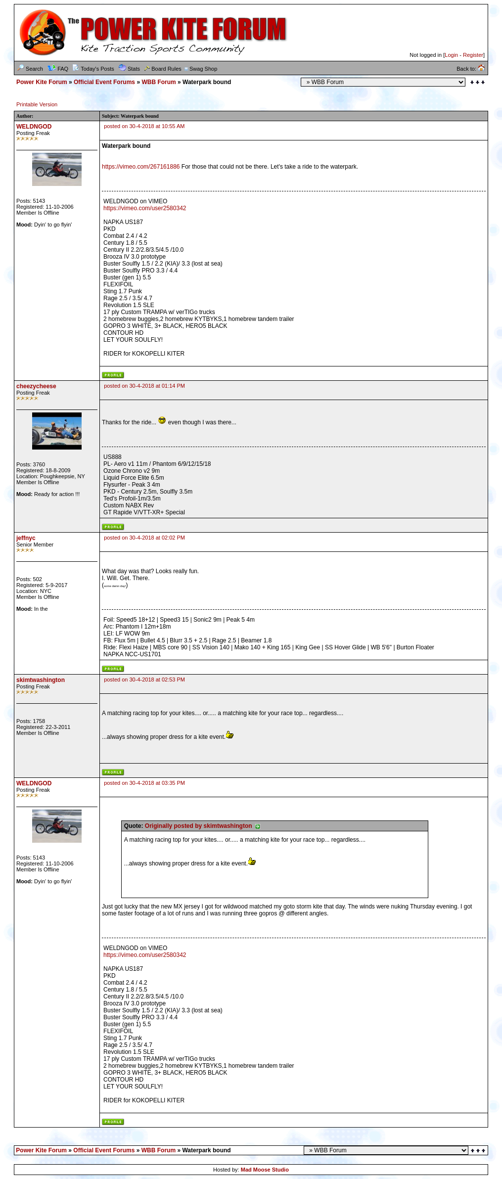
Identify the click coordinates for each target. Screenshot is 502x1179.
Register (473, 55)
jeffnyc (26, 538)
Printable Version (36, 104)
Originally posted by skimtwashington (202, 825)
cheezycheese (36, 386)
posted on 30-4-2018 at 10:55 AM (144, 126)
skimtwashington (40, 680)
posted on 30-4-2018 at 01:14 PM (144, 386)
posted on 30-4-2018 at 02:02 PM (144, 538)
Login (451, 55)
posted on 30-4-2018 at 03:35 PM (144, 783)
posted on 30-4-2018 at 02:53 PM (144, 679)
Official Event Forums (104, 82)
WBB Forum (158, 82)
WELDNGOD (33, 126)
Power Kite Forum (41, 82)
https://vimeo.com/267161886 (141, 166)
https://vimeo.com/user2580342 (144, 208)
